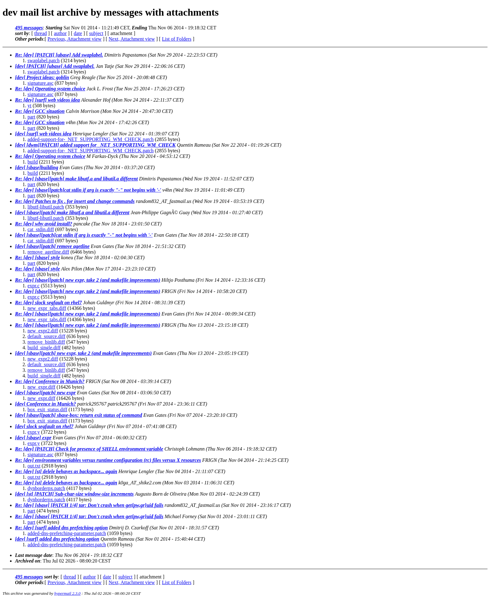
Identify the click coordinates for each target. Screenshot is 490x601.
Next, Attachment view (132, 39)
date (78, 33)
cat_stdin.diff (41, 229)
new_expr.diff (41, 387)
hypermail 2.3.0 (67, 593)
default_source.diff (46, 336)
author (60, 33)
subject (96, 33)
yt (29, 105)
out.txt (34, 465)
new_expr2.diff (43, 330)
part (31, 116)
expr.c (34, 285)
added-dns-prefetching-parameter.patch (67, 533)
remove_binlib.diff (46, 342)
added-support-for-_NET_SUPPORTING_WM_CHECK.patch (91, 139)
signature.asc (40, 83)
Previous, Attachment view (75, 39)
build (33, 161)
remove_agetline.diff (48, 252)
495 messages (29, 27)
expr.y (34, 432)
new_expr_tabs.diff (47, 308)
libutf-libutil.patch (46, 207)
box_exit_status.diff (47, 409)
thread (40, 33)
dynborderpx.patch (46, 488)
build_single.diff (44, 347)
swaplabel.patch (44, 60)
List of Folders (176, 39)
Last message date (33, 555)
